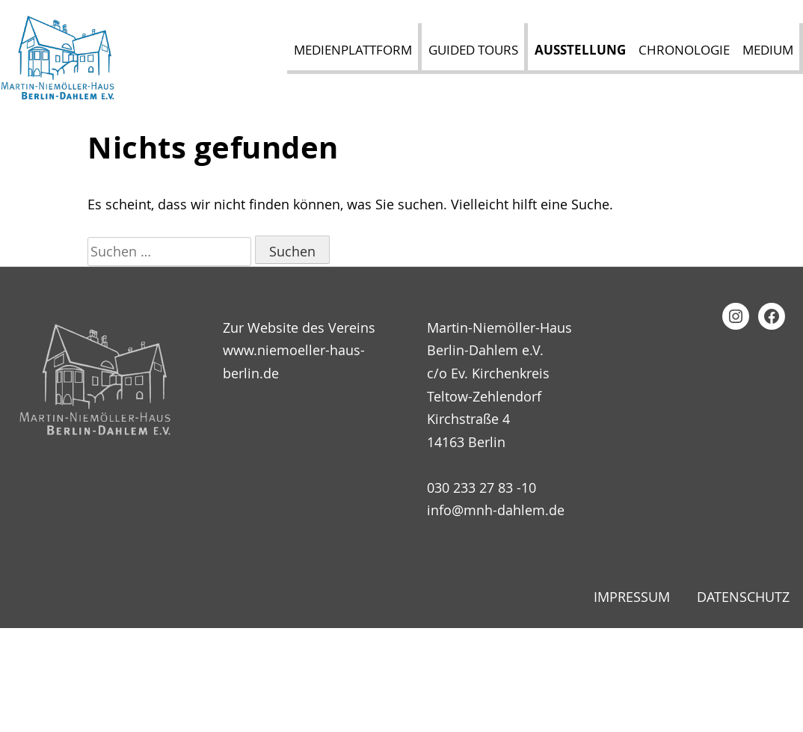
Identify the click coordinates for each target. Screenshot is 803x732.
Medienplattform (353, 49)
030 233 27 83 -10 (481, 487)
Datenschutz (743, 597)
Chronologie (684, 49)
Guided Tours (473, 49)
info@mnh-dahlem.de (495, 510)
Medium (767, 49)
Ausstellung (580, 49)
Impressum (632, 597)
